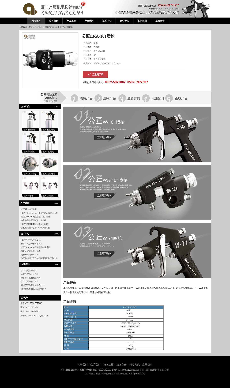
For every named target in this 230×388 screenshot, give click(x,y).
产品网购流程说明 (29, 270)
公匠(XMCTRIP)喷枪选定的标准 (34, 224)
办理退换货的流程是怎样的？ (33, 289)
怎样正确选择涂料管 (29, 255)
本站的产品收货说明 (29, 274)
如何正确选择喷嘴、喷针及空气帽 (35, 228)
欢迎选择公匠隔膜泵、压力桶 (33, 220)
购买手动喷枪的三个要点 (31, 244)
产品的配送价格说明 (29, 281)
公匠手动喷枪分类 (29, 209)
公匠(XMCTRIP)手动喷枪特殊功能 (35, 247)
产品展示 (38, 27)
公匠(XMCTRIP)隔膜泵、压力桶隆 (35, 217)
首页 (31, 27)
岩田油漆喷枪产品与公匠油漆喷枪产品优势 (39, 258)
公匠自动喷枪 (50, 27)
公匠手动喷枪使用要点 (30, 240)
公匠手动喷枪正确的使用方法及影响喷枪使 (39, 213)
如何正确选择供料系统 (30, 251)
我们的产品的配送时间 (30, 278)
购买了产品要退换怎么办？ (32, 285)
